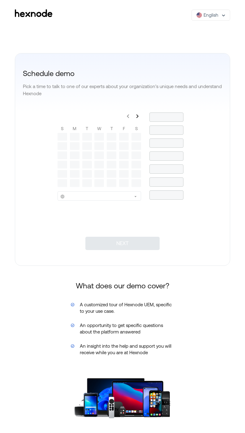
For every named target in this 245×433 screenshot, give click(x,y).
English (207, 15)
